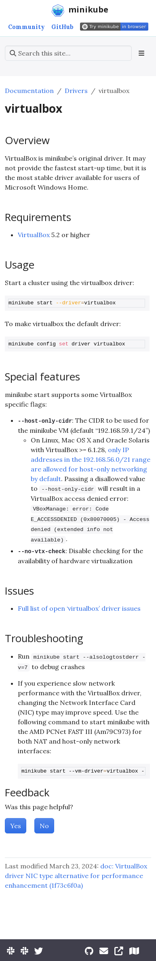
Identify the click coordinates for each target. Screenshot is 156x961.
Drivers (76, 91)
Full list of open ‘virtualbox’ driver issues (79, 608)
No (44, 826)
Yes (15, 826)
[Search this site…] (68, 53)
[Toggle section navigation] (141, 53)
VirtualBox (34, 235)
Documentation (29, 91)
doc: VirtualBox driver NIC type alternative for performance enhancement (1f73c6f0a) (76, 875)
